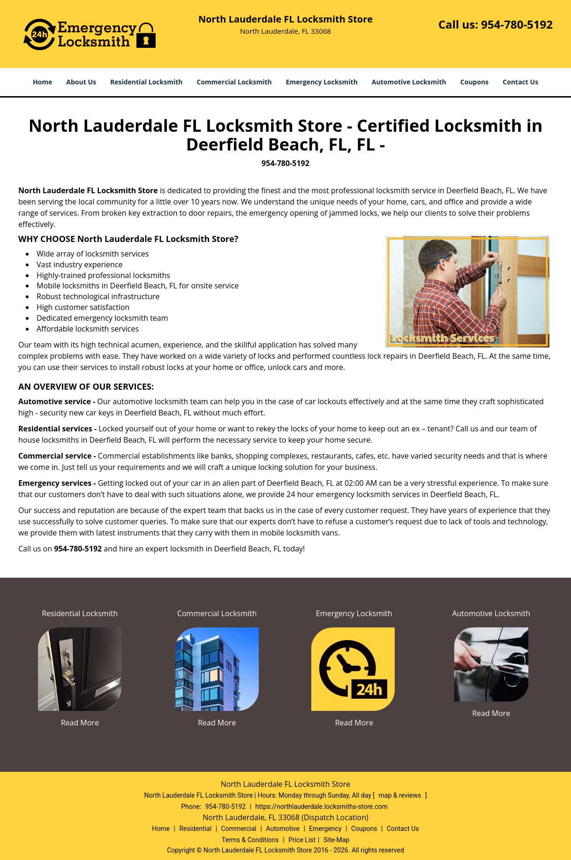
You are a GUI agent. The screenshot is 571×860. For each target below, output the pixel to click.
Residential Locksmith (146, 81)
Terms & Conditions (250, 840)
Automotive (283, 828)
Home (42, 81)
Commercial (238, 828)
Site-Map (336, 840)
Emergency (325, 828)
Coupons (474, 81)
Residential (195, 828)
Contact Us (520, 81)
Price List (302, 840)
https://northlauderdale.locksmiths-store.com (321, 806)
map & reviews (401, 795)
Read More (80, 722)
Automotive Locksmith (409, 81)
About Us (81, 81)
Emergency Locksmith (322, 81)
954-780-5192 (517, 24)
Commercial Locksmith (233, 81)
